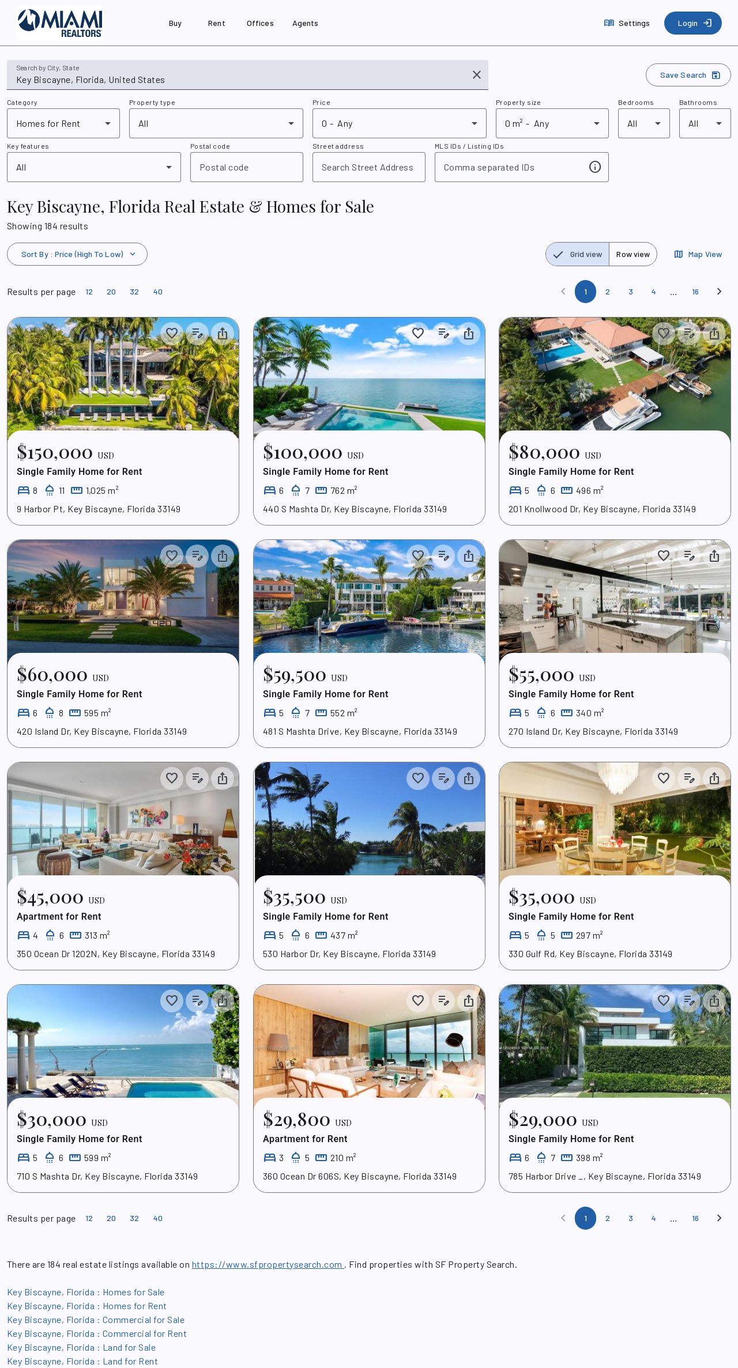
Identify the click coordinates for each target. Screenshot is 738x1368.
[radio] (577, 254)
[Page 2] (607, 291)
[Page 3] (630, 291)
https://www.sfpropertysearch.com (268, 1264)
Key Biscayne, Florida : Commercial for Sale (95, 1319)
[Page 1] (585, 291)
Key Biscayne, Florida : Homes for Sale (86, 1291)
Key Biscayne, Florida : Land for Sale (81, 1346)
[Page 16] (695, 291)
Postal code (210, 146)
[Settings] (628, 23)
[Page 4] (653, 291)
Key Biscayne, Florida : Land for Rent (82, 1360)
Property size (518, 102)
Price (321, 102)
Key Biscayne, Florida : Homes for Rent (87, 1305)
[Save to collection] (171, 333)
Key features (28, 146)
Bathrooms (698, 102)
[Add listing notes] (197, 333)
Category (22, 102)
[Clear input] (476, 74)
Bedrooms (636, 102)
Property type (152, 102)
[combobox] (239, 79)
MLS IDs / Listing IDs (469, 146)
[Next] (719, 291)
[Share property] (222, 333)
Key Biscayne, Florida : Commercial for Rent (97, 1333)
